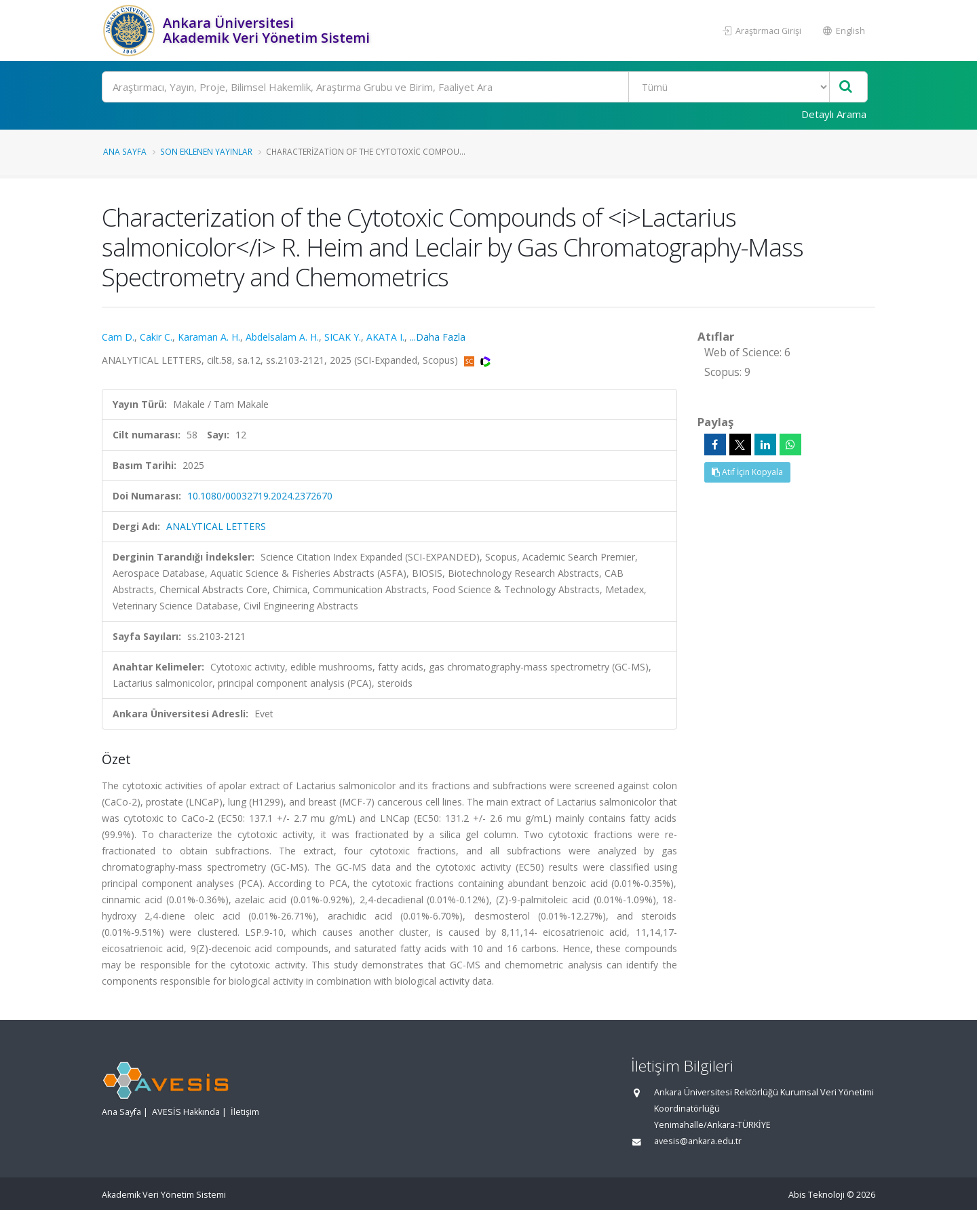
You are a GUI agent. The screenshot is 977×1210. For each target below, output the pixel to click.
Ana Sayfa (125, 151)
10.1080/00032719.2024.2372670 (259, 495)
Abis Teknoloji (816, 1194)
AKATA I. (385, 336)
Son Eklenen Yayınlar (206, 151)
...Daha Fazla (437, 336)
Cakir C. (156, 336)
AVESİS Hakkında (186, 1112)
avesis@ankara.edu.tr (698, 1141)
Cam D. (118, 336)
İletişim (245, 1112)
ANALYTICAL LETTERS (216, 526)
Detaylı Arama (833, 114)
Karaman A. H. (209, 336)
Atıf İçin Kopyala (747, 472)
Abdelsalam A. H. (282, 336)
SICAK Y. (342, 336)
